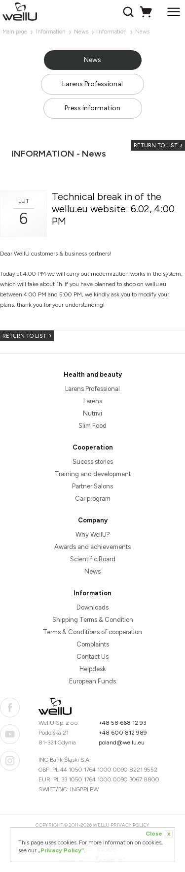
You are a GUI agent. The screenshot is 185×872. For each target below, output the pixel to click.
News (81, 32)
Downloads (92, 607)
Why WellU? (92, 534)
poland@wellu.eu (122, 742)
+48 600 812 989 (123, 732)
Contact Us (92, 656)
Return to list (156, 145)
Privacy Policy (130, 825)
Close (159, 834)
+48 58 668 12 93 (123, 722)
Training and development (93, 474)
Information (51, 32)
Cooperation (93, 447)
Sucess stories (93, 461)
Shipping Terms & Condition (92, 619)
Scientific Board (92, 559)
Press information (92, 108)
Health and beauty (93, 374)
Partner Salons (92, 486)
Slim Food (92, 425)
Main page (14, 32)
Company (93, 520)
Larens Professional (92, 84)
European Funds (92, 681)
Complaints (92, 644)
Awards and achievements (92, 546)
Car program (93, 498)
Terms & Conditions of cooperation (92, 632)
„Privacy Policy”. (61, 850)
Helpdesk (92, 669)
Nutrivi (92, 413)
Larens (92, 401)
